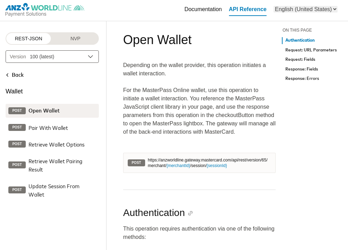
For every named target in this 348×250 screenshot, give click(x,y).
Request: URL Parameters (311, 50)
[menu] (306, 9)
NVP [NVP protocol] (75, 38)
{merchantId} (178, 165)
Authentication (300, 40)
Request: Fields (300, 59)
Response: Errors (302, 78)
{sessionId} (217, 165)
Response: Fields (301, 69)
